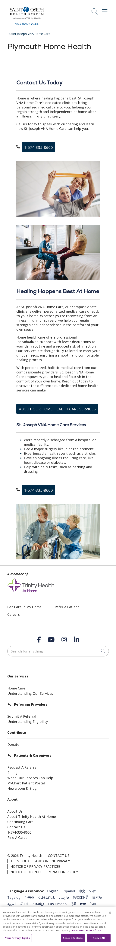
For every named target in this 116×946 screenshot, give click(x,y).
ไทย (93, 904)
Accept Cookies (73, 938)
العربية (12, 904)
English (52, 891)
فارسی (64, 897)
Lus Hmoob (57, 904)
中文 (82, 891)
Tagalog (13, 897)
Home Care (16, 688)
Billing (12, 772)
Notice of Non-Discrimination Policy (44, 872)
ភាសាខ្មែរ (38, 904)
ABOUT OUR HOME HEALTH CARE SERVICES (57, 409)
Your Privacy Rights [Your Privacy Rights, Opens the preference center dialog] (17, 938)
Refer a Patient (67, 607)
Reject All (99, 938)
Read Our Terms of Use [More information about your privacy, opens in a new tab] (86, 930)
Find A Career (18, 837)
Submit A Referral (21, 716)
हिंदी (73, 904)
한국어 (29, 897)
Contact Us (16, 827)
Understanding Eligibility (27, 721)
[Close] (110, 912)
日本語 (97, 897)
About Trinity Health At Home (31, 816)
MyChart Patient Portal (26, 783)
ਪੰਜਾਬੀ (24, 904)
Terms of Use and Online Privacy (40, 861)
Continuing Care (20, 822)
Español (68, 891)
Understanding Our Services (30, 693)
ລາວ (83, 904)
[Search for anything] (58, 651)
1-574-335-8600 (38, 147)
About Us (15, 811)
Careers (13, 614)
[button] (105, 10)
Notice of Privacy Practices (35, 866)
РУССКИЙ (80, 897)
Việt (92, 891)
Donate (13, 744)
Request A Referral (22, 767)
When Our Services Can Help (30, 778)
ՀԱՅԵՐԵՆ (46, 897)
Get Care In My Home (24, 607)
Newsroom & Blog (22, 788)
